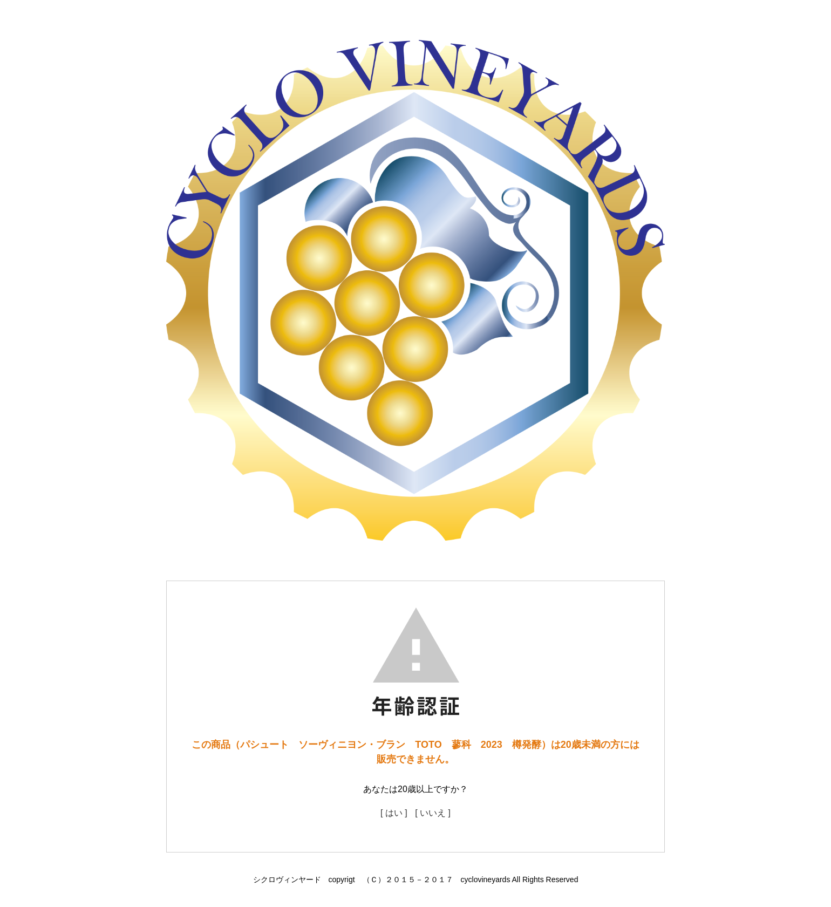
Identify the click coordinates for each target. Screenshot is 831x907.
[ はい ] (393, 812)
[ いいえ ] (433, 812)
